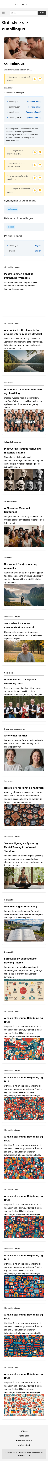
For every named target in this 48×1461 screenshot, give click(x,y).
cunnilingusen (14, 107)
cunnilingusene (15, 117)
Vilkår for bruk (24, 1445)
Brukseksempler (10, 501)
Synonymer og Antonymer (14, 729)
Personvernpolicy (24, 1440)
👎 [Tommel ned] (40, 79)
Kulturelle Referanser (12, 442)
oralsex (11, 227)
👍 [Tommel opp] (34, 79)
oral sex (12, 251)
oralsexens (12, 209)
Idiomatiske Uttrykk (12, 267)
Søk (42, 13)
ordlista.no (24, 4)
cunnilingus (13, 29)
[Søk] (24, 13)
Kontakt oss (24, 1436)
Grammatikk (9, 900)
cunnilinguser (14, 112)
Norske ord (8, 383)
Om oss (24, 1431)
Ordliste (10, 22)
